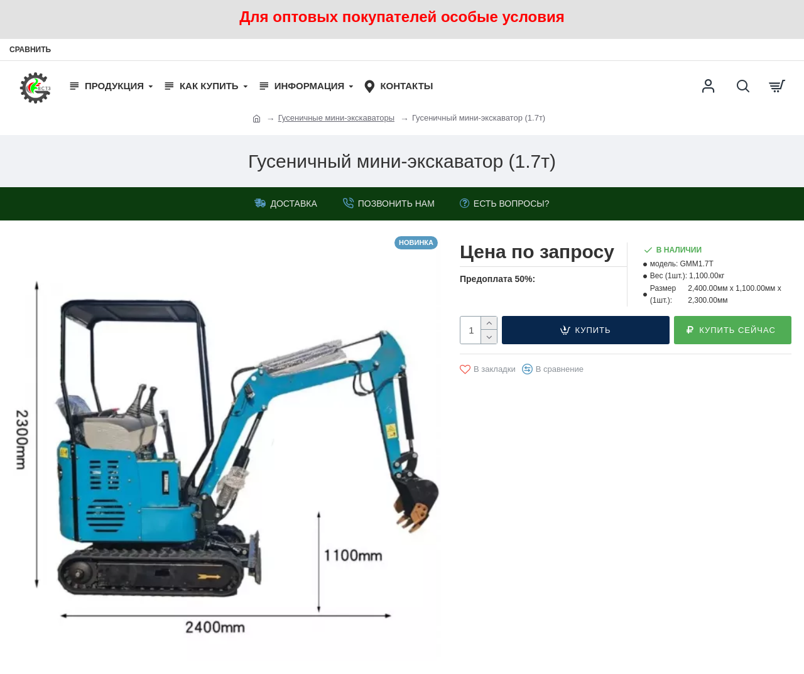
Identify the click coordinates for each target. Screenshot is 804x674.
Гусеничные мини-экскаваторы (336, 117)
